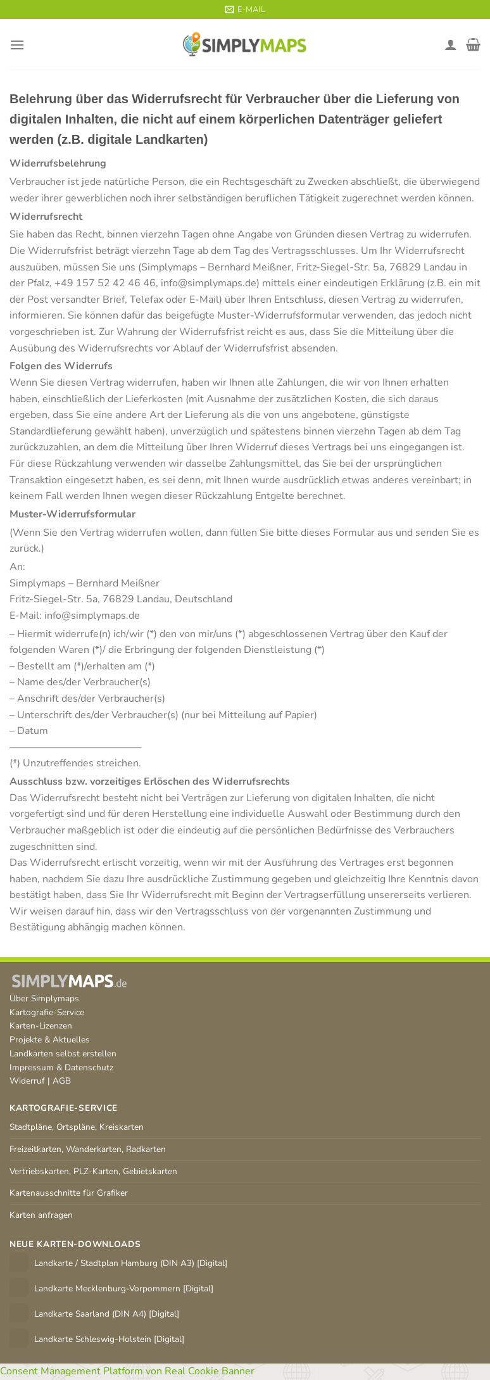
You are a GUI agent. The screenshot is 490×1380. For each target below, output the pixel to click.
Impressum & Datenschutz (61, 1067)
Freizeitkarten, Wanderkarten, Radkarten (87, 1149)
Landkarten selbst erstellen (62, 1054)
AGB (62, 1081)
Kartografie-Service (46, 1012)
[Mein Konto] (450, 44)
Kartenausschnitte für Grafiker (68, 1193)
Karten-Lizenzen (40, 1026)
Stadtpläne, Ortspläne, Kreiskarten (76, 1127)
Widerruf (27, 1081)
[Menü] (17, 44)
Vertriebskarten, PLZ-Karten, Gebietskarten (93, 1171)
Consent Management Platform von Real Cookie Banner (127, 1371)
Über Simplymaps (44, 998)
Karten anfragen (41, 1215)
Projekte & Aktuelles (49, 1040)
